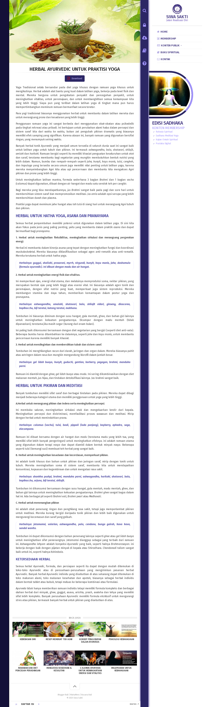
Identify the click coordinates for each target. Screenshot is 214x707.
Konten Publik (170, 45)
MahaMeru (75, 695)
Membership (168, 38)
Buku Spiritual (170, 52)
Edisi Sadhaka (167, 123)
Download (74, 78)
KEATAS (134, 704)
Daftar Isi (28, 704)
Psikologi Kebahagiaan (121, 639)
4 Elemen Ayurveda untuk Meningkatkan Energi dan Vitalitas (90, 671)
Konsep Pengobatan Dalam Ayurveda (90, 640)
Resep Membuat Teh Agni (59, 639)
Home (164, 31)
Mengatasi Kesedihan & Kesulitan (59, 669)
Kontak (165, 59)
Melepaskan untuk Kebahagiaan (121, 669)
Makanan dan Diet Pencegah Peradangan (27, 669)
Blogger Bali (63, 695)
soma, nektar (109, 281)
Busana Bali (86, 695)
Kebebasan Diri (28, 639)
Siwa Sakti (177, 17)
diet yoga (72, 87)
